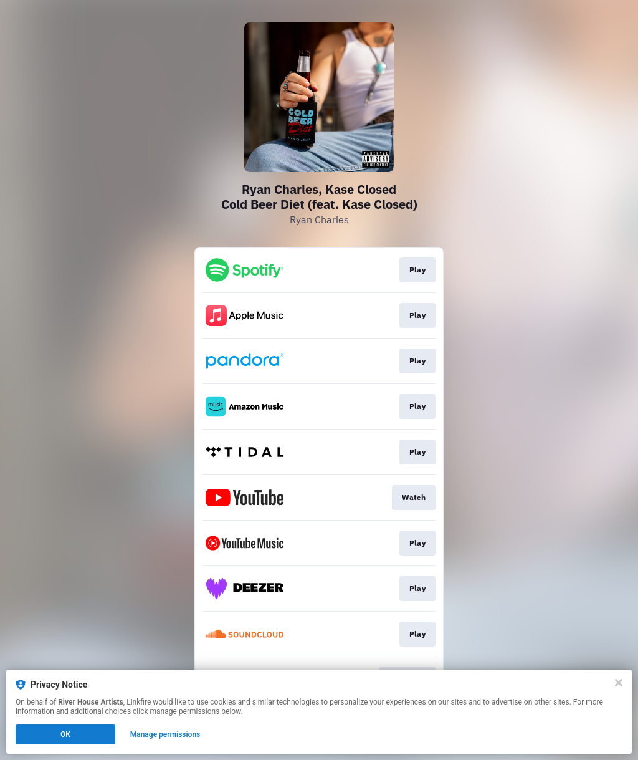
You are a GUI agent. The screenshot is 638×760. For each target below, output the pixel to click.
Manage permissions (165, 734)
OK (65, 734)
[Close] (619, 683)
